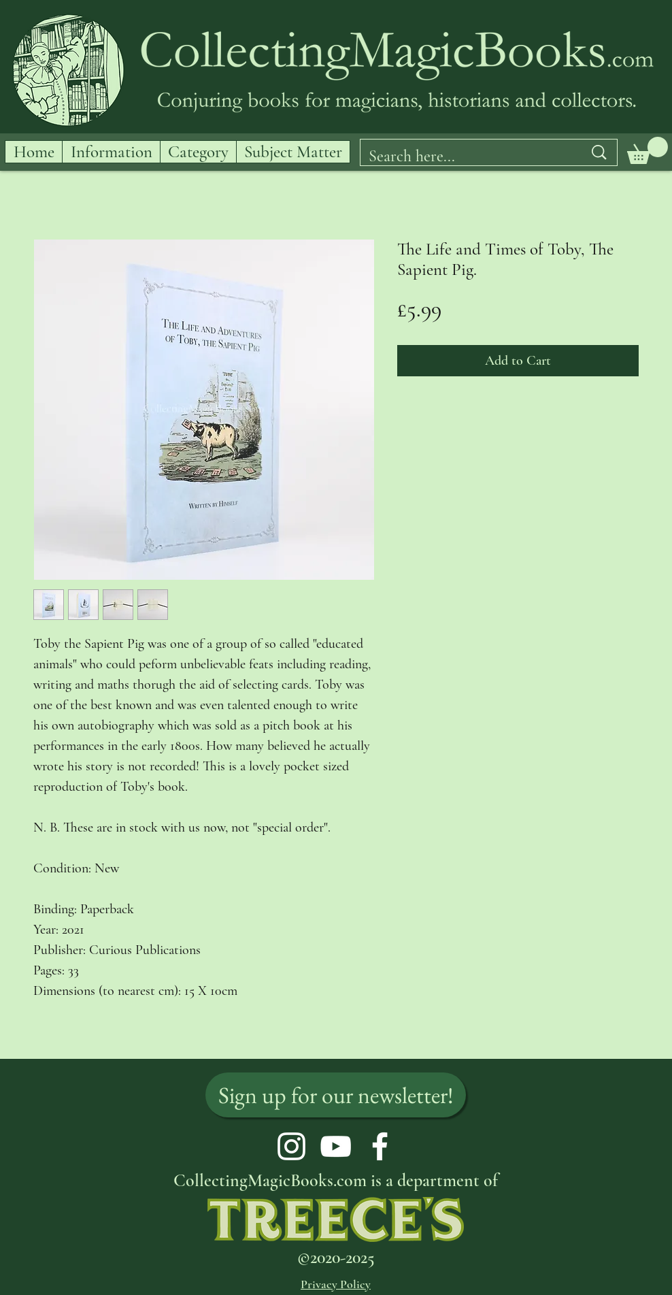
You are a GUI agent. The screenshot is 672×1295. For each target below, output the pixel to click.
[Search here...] (466, 157)
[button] (647, 150)
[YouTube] (335, 1146)
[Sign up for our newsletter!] (335, 1094)
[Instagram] (291, 1146)
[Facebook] (380, 1146)
